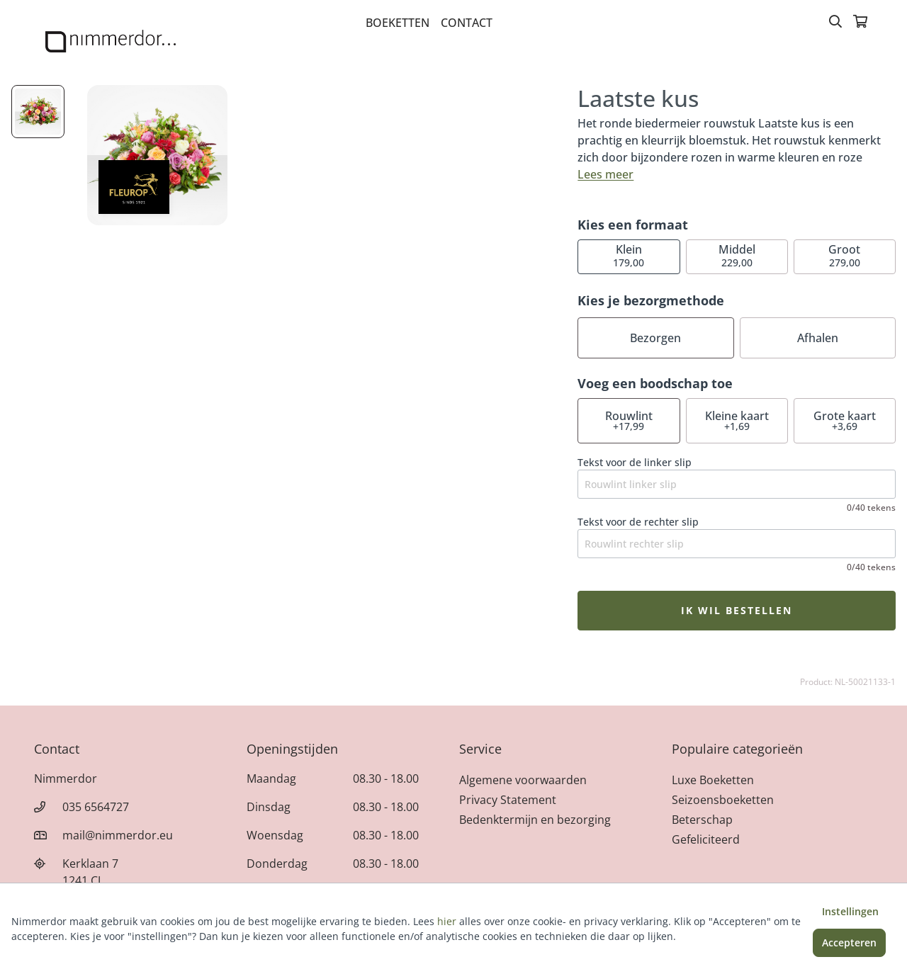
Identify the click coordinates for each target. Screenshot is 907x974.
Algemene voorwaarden (523, 780)
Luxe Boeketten (713, 780)
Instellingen (850, 911)
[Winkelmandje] (860, 23)
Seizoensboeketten (723, 800)
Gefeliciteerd (706, 839)
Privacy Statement (507, 800)
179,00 (628, 255)
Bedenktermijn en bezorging (535, 819)
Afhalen (817, 338)
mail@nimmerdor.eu (117, 835)
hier (446, 921)
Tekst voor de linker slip (635, 462)
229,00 (737, 255)
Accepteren (849, 942)
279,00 (844, 255)
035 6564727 (95, 807)
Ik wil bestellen (736, 610)
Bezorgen (655, 338)
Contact (466, 22)
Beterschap (702, 819)
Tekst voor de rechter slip (638, 521)
